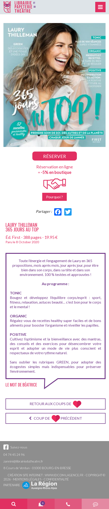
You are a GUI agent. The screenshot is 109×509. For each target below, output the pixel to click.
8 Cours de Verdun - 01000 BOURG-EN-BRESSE (37, 468)
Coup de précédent (55, 418)
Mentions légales (27, 479)
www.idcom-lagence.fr (64, 475)
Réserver (54, 156)
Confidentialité (56, 479)
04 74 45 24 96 (14, 454)
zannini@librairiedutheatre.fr (23, 461)
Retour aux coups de (55, 404)
